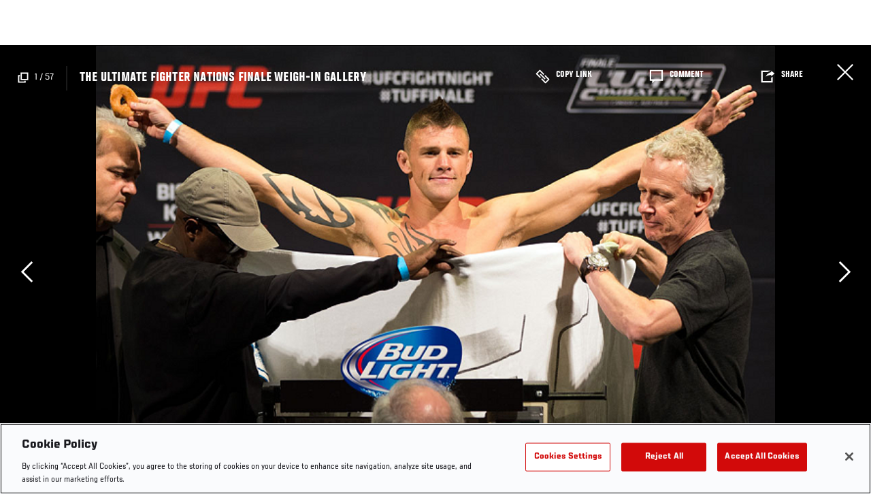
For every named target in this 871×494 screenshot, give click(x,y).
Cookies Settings (568, 456)
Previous (26, 271)
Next (844, 271)
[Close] (849, 457)
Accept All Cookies (762, 456)
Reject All (664, 456)
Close (845, 72)
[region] (435, 458)
